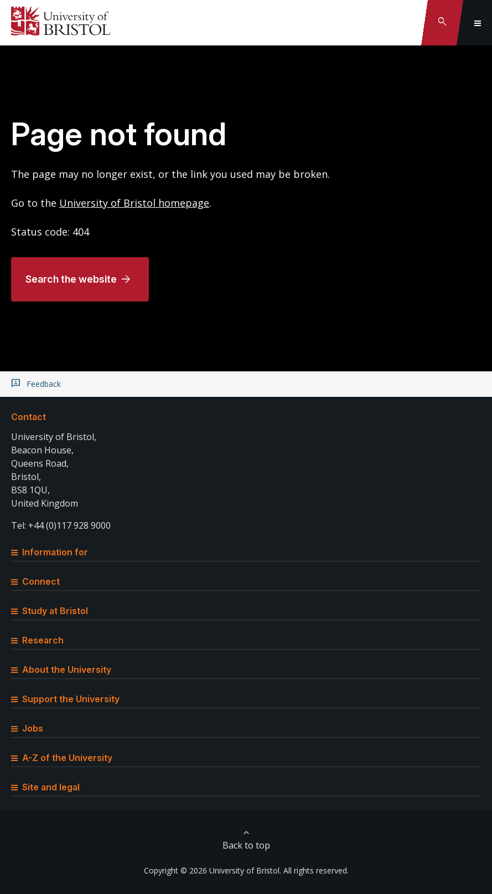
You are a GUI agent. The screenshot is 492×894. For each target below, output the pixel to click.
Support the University (65, 698)
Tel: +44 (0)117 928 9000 (61, 525)
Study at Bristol (49, 610)
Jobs (27, 728)
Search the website (71, 279)
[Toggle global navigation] (477, 22)
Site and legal (45, 787)
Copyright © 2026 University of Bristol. (212, 870)
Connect (35, 581)
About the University (61, 669)
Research (37, 640)
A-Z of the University (61, 757)
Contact (28, 416)
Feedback (44, 384)
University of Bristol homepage (134, 203)
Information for (49, 552)
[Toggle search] (442, 22)
